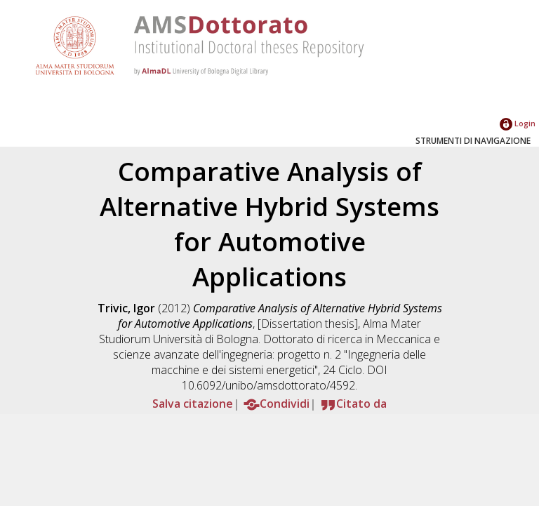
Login (517, 123)
